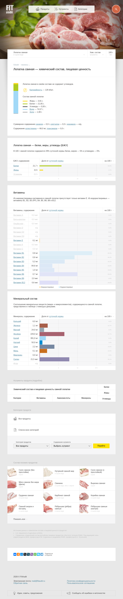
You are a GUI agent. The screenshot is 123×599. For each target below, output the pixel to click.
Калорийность (36, 90)
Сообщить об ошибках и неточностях (88, 593)
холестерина (31, 128)
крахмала (71, 124)
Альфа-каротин (20, 224)
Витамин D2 (18, 232)
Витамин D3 (18, 236)
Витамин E (18, 240)
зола (32, 112)
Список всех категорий (26, 430)
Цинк (15, 347)
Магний (16, 330)
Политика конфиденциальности (81, 581)
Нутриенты (64, 9)
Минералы (86, 398)
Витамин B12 (19, 283)
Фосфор (17, 334)
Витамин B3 (18, 261)
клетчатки (55, 124)
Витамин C (18, 249)
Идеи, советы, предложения (29, 593)
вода (32, 109)
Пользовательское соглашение (81, 583)
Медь (15, 351)
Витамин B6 (18, 274)
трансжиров (52, 128)
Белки (16, 166)
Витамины (41, 398)
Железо (16, 326)
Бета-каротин (19, 219)
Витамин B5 (18, 270)
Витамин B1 (18, 253)
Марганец (17, 355)
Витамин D (18, 228)
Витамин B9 (18, 278)
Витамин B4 (18, 266)
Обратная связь (20, 583)
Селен (16, 359)
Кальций (17, 321)
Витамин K (18, 245)
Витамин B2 (18, 257)
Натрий (16, 342)
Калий (16, 338)
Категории (82, 9)
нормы (56, 161)
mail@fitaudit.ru (38, 581)
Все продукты (22, 418)
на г (108, 161)
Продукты (45, 9)
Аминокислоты (63, 398)
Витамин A (18, 215)
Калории (17, 398)
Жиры (16, 170)
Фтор (15, 363)
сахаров (39, 124)
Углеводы (17, 174)
